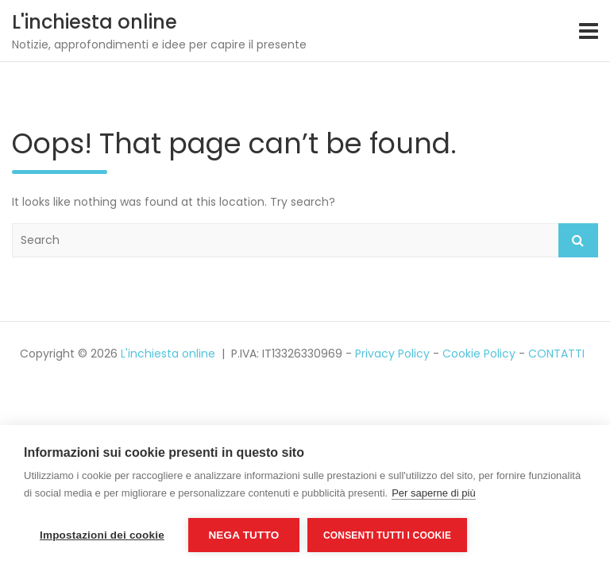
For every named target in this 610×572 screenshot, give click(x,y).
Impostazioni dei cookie (102, 535)
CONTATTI (556, 353)
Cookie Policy (478, 353)
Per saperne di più (434, 493)
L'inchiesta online (94, 22)
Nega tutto (243, 535)
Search (578, 240)
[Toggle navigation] (588, 31)
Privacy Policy (392, 353)
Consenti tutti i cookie (387, 535)
